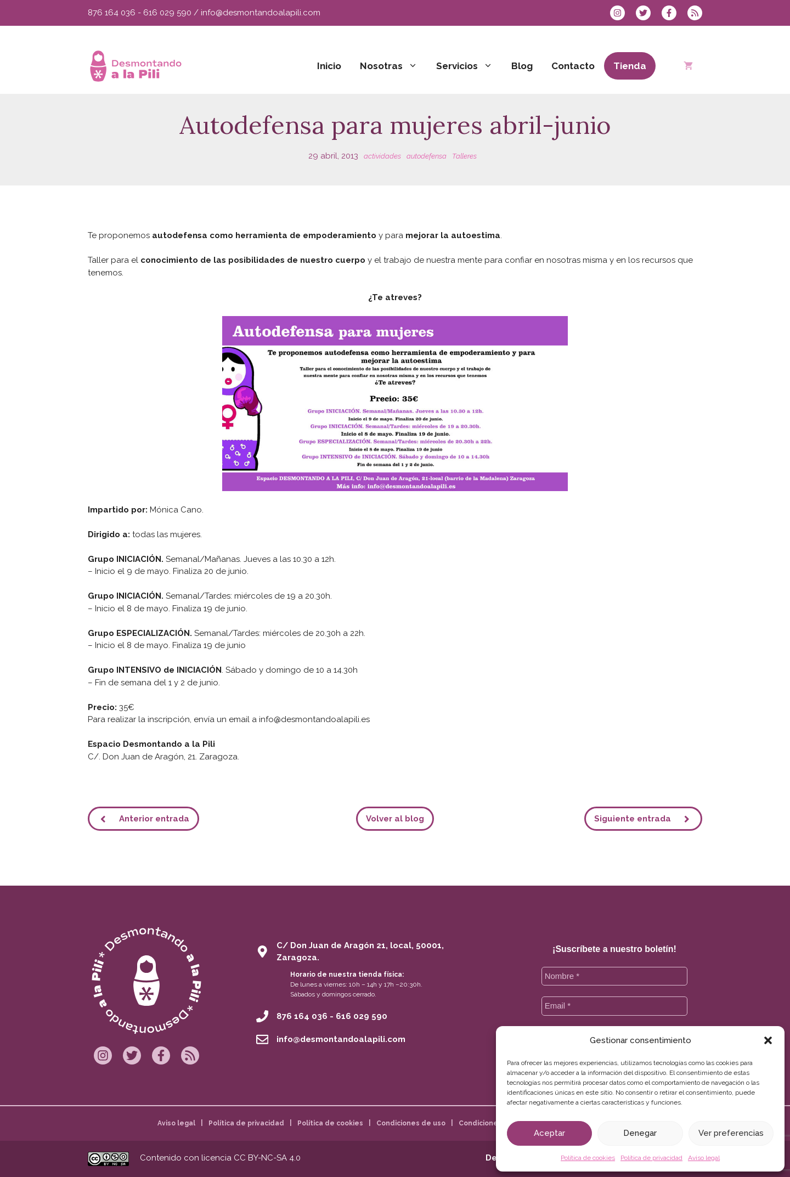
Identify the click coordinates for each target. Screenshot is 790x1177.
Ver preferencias (731, 1133)
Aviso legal (704, 1158)
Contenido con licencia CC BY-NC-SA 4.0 (220, 1158)
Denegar (640, 1133)
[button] (768, 1040)
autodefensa (427, 156)
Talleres (464, 156)
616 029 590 (167, 13)
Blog (522, 65)
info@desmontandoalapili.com (260, 13)
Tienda (629, 65)
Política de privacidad (651, 1158)
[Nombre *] (614, 976)
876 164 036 (112, 13)
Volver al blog (395, 819)
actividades (382, 156)
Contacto (573, 65)
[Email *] (614, 1006)
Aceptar (549, 1133)
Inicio (329, 65)
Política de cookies (588, 1158)
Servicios (469, 66)
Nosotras (393, 66)
